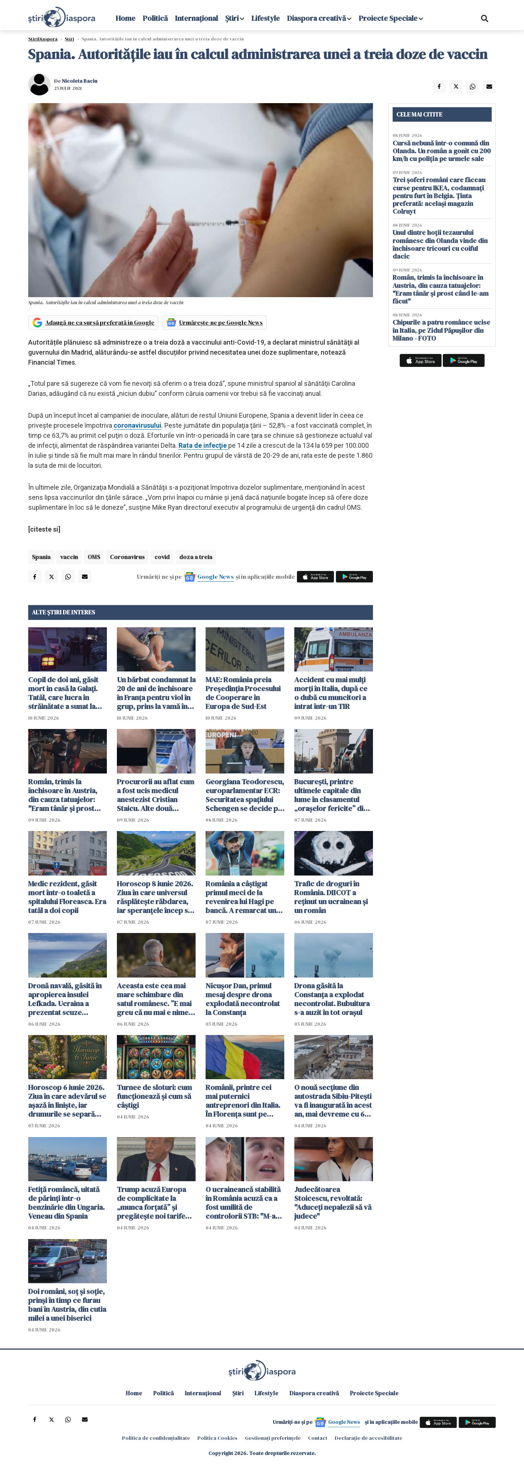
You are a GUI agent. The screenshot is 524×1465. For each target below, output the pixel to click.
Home (125, 18)
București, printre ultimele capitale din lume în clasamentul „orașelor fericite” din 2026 (330, 795)
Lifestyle (266, 18)
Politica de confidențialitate (156, 1438)
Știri (232, 18)
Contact (317, 1438)
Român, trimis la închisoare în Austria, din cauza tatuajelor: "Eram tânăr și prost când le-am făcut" (62, 795)
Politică (155, 18)
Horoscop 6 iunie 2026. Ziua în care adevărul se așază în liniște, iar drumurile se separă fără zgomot (67, 1101)
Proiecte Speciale (388, 18)
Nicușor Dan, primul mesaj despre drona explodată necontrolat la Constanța (243, 999)
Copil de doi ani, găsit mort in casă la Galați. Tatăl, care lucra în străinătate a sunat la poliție (63, 693)
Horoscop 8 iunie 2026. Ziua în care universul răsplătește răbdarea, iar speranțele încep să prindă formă (155, 897)
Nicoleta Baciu (79, 81)
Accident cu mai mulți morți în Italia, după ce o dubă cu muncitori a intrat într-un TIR (330, 693)
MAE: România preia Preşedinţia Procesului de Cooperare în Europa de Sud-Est (243, 693)
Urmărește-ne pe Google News (221, 322)
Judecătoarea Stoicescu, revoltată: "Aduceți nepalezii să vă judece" (332, 1203)
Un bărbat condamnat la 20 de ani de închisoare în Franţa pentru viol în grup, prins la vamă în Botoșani (156, 693)
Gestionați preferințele (273, 1438)
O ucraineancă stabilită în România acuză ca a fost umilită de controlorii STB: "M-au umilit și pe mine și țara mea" (243, 1203)
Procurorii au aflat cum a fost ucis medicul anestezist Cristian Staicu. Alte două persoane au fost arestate (155, 795)
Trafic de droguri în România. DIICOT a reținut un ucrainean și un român (331, 897)
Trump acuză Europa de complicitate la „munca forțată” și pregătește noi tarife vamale (151, 1203)
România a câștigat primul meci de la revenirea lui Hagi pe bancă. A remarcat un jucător (241, 897)
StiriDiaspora (43, 39)
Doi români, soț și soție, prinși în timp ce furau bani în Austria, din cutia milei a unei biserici (67, 1305)
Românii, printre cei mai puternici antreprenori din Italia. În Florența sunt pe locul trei (243, 1101)
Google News (215, 576)
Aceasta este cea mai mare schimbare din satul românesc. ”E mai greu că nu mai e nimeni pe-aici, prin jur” (155, 999)
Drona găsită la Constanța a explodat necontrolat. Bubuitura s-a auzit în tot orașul (332, 999)
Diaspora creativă (316, 18)
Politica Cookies (217, 1438)
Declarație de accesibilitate (368, 1438)
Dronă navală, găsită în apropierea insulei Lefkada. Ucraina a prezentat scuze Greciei (65, 999)
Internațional (196, 18)
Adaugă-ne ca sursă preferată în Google (99, 322)
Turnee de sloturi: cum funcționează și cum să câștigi (154, 1096)
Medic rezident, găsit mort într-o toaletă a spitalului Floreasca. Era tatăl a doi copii (67, 897)
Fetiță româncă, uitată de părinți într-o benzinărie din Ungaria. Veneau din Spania (66, 1203)
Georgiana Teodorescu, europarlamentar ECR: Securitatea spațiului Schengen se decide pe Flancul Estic (245, 795)
